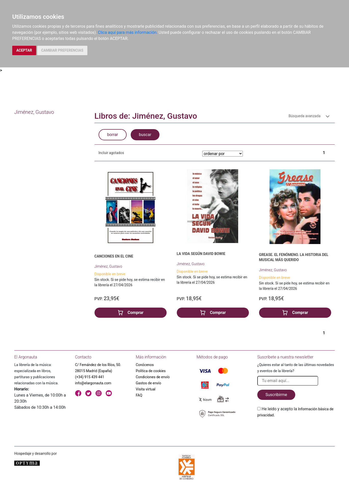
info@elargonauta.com (93, 383)
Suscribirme (276, 394)
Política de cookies (151, 371)
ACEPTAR (24, 50)
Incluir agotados (111, 153)
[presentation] (296, 430)
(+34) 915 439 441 (89, 377)
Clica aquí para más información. (127, 32)
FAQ (139, 395)
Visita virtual (145, 389)
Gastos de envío (148, 383)
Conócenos (145, 365)
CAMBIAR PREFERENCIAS (62, 50)
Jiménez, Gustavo (108, 266)
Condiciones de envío (153, 377)
